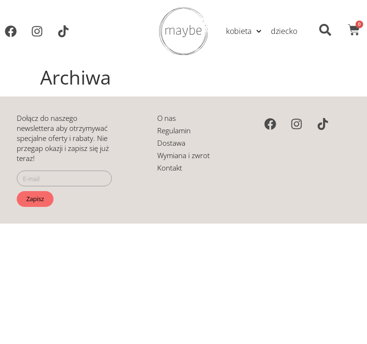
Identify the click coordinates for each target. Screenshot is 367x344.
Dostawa (171, 143)
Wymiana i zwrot (183, 155)
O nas (166, 118)
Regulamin (174, 130)
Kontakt (169, 167)
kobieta (243, 30)
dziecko (284, 31)
